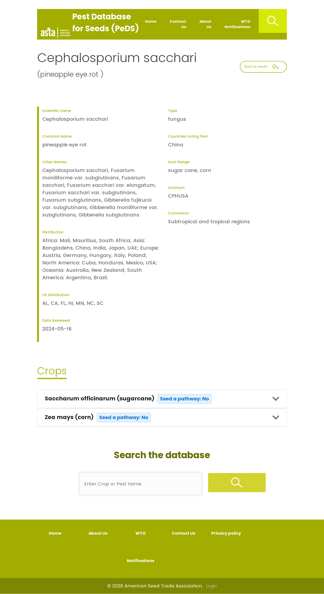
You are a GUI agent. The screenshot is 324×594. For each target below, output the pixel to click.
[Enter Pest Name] (140, 484)
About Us (205, 24)
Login (211, 586)
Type (172, 110)
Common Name (57, 136)
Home (150, 21)
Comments (178, 213)
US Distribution (55, 294)
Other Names (54, 162)
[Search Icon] (273, 21)
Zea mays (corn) (98, 417)
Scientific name (56, 110)
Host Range (178, 162)
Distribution (52, 232)
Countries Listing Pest (188, 136)
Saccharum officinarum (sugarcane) (128, 399)
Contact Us (178, 24)
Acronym (176, 187)
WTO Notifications (237, 24)
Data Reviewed (56, 320)
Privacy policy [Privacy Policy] (226, 533)
